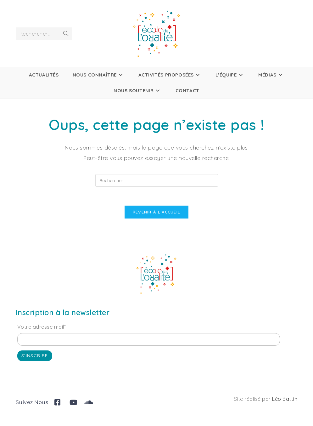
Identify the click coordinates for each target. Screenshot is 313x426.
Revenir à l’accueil (157, 212)
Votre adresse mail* (41, 327)
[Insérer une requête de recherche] (156, 180)
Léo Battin (284, 399)
